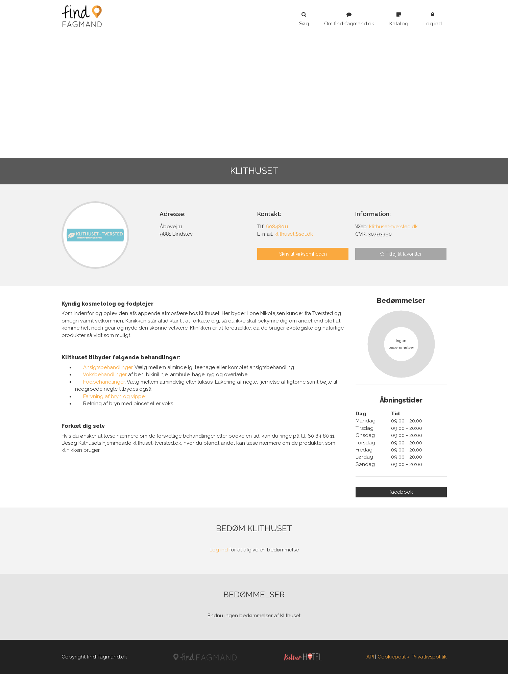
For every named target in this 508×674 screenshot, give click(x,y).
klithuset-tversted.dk (393, 227)
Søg (304, 19)
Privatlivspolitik (429, 657)
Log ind (433, 19)
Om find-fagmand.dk (349, 19)
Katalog (398, 19)
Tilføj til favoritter (401, 254)
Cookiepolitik (393, 657)
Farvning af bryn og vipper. (115, 396)
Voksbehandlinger (105, 374)
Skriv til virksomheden (303, 254)
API (370, 657)
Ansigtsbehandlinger (107, 367)
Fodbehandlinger (104, 382)
